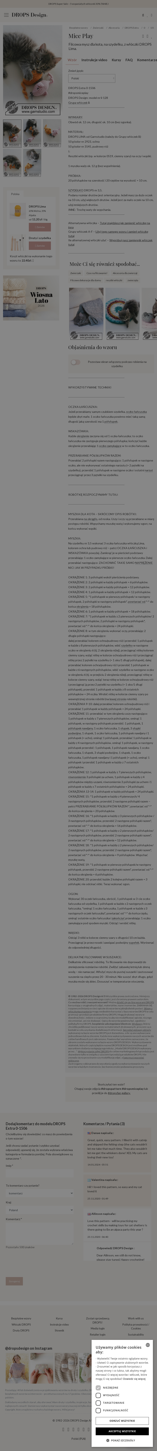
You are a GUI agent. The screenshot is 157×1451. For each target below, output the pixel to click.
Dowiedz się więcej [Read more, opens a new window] (134, 1379)
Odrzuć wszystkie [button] (122, 1421)
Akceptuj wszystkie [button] (122, 1431)
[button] (122, 1440)
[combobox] (148, 1345)
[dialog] (122, 1393)
